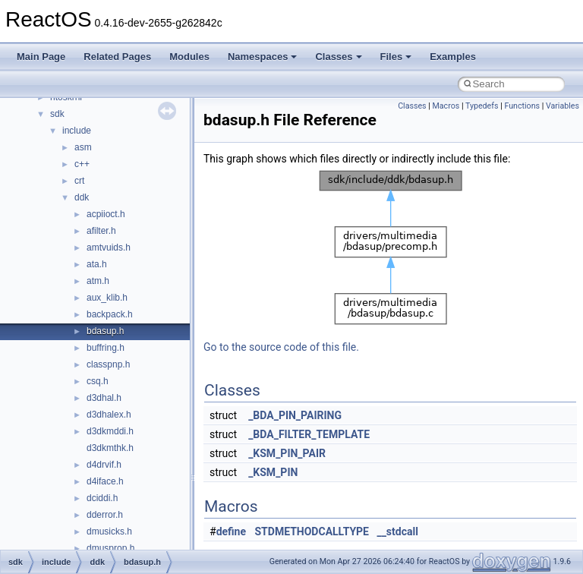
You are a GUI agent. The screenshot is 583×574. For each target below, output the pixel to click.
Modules (189, 56)
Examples (453, 56)
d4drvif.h (104, 464)
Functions (522, 106)
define (231, 531)
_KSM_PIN (273, 472)
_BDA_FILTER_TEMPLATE (309, 434)
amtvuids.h (109, 247)
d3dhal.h (104, 398)
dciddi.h (102, 498)
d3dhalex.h (109, 414)
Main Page (41, 56)
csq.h (98, 381)
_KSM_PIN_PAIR (287, 453)
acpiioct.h (106, 214)
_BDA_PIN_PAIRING (295, 415)
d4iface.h (105, 481)
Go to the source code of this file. (281, 347)
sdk (57, 114)
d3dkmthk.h (110, 448)
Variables (562, 106)
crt (79, 180)
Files (396, 56)
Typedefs (482, 106)
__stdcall (397, 531)
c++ (82, 164)
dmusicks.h (109, 531)
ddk (81, 197)
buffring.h (105, 347)
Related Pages (117, 56)
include (76, 130)
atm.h (98, 281)
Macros (446, 106)
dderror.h (105, 514)
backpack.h (110, 314)
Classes (338, 56)
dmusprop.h (110, 548)
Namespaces (263, 56)
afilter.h (101, 231)
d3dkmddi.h (110, 431)
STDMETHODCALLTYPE (312, 531)
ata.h (97, 264)
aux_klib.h (107, 297)
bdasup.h (105, 331)
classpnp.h (108, 364)
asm (83, 147)
